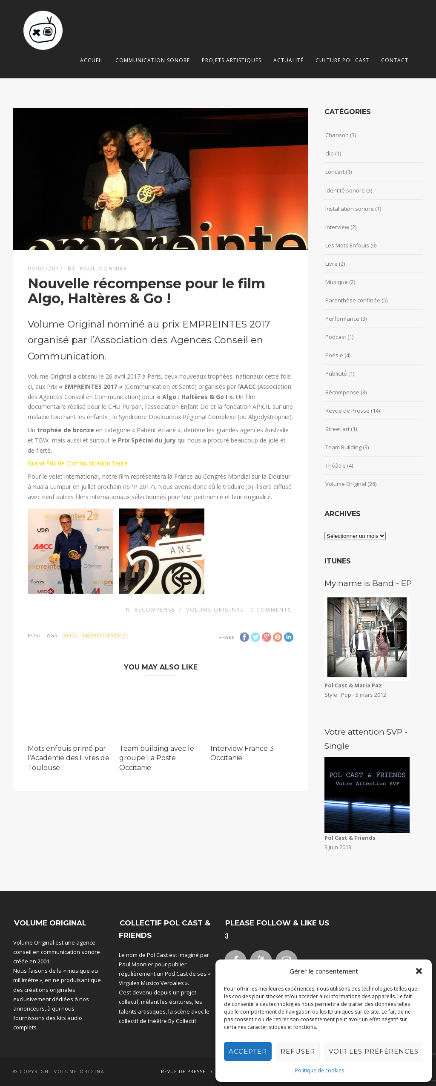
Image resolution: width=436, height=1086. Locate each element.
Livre (331, 263)
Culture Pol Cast (342, 60)
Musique (336, 282)
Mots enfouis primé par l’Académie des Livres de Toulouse (68, 758)
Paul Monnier (103, 268)
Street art (337, 429)
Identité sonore (345, 190)
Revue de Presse (347, 410)
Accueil (91, 60)
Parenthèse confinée (352, 300)
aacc (70, 635)
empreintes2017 (104, 635)
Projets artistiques (231, 60)
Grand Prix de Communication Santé (78, 463)
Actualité (288, 60)
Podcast (335, 337)
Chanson (337, 135)
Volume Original (215, 609)
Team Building (343, 447)
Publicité (336, 373)
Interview (337, 227)
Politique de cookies (319, 1070)
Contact (394, 60)
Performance (342, 318)
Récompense (155, 609)
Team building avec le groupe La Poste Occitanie (156, 758)
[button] (419, 971)
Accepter (248, 1051)
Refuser (298, 1051)
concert (334, 171)
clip (329, 153)
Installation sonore (349, 209)
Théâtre (335, 465)
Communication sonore (152, 60)
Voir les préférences (374, 1051)
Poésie (334, 355)
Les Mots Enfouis (347, 245)
